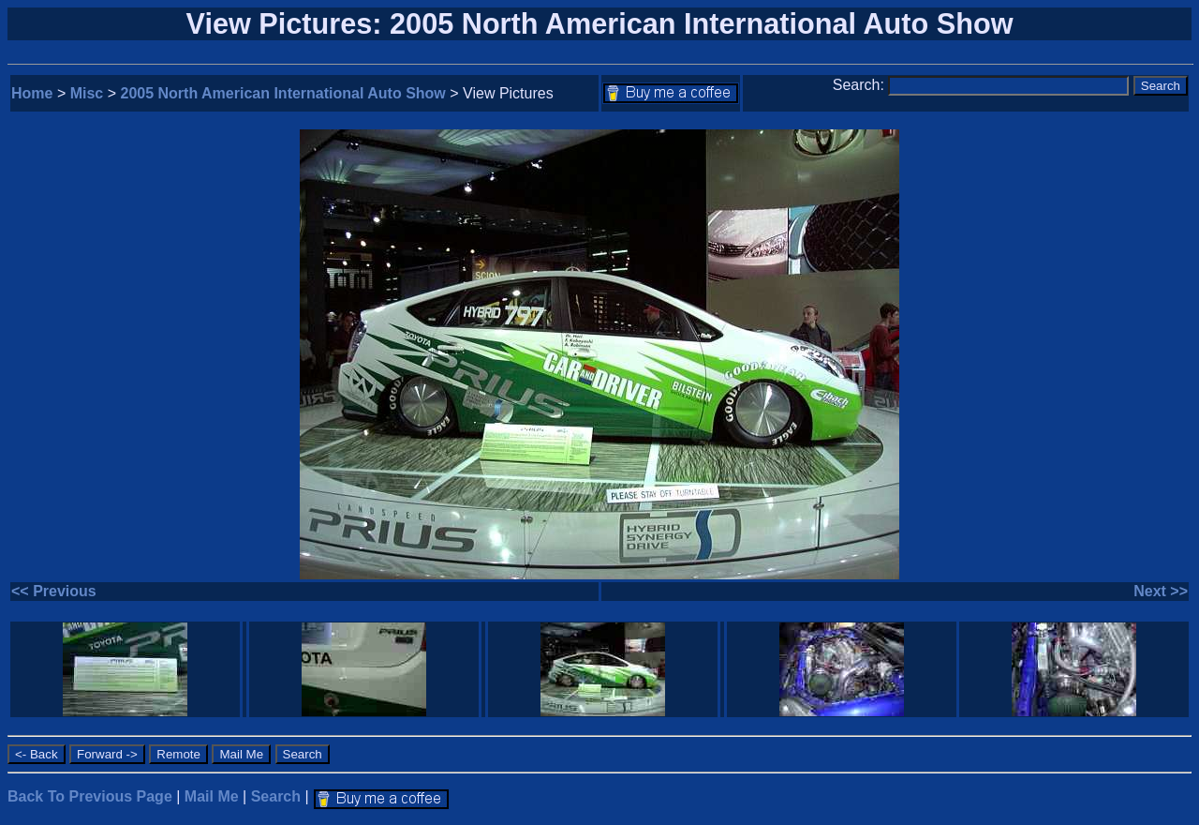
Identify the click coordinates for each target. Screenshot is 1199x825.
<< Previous (53, 591)
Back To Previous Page (89, 796)
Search (276, 796)
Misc (87, 93)
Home (31, 93)
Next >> (1160, 591)
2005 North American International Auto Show (283, 93)
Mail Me (212, 796)
